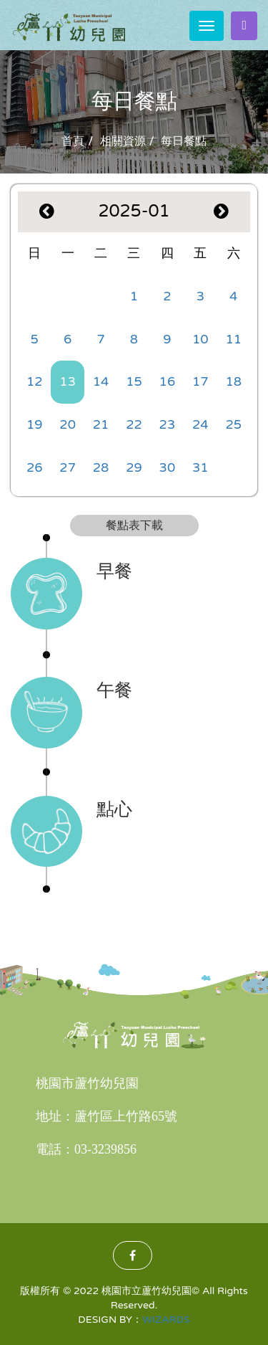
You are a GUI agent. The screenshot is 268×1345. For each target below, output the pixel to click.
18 (233, 381)
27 (67, 467)
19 (34, 424)
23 (167, 424)
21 (101, 424)
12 (34, 381)
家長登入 (244, 25)
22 (134, 424)
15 (134, 381)
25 (233, 424)
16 (167, 381)
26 (34, 467)
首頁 (72, 141)
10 (200, 339)
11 (233, 339)
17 (200, 381)
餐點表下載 (134, 525)
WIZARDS (166, 1319)
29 (134, 467)
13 (67, 381)
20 (67, 424)
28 (101, 467)
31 (200, 467)
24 (200, 424)
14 (101, 381)
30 (167, 467)
